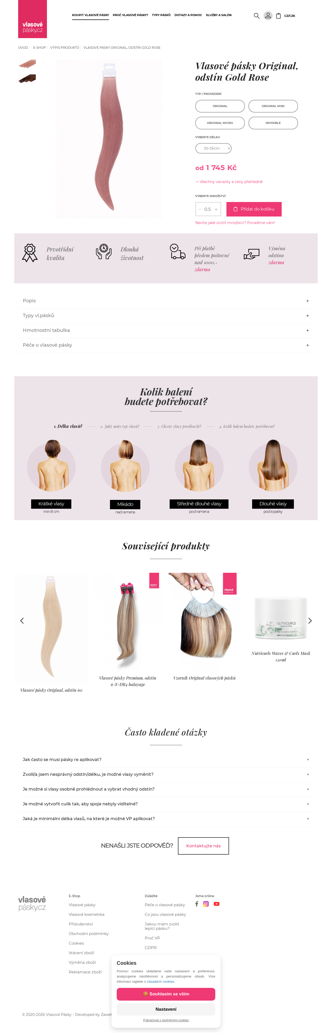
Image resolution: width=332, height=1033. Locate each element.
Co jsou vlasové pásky (165, 914)
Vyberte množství (210, 196)
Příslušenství (81, 924)
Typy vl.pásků (38, 315)
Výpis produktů (64, 48)
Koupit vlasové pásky (90, 15)
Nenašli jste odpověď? (137, 845)
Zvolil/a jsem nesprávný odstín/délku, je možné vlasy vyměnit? (88, 774)
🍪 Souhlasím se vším (166, 994)
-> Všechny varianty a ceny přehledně (228, 181)
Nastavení (166, 1009)
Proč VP (152, 938)
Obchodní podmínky (89, 933)
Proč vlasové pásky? (130, 15)
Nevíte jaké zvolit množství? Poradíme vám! (235, 222)
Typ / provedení (208, 94)
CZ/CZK (289, 16)
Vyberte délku (207, 137)
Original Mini (273, 106)
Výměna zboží (82, 962)
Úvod (23, 48)
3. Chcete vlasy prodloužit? (179, 426)
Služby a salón (219, 15)
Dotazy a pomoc (188, 15)
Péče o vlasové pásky (47, 345)
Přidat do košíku (254, 209)
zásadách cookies (160, 981)
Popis (29, 301)
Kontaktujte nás (203, 845)
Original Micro (220, 123)
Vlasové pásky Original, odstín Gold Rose (122, 48)
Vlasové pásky (82, 905)
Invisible (273, 123)
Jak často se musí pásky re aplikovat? (62, 759)
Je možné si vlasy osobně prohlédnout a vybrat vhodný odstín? (89, 789)
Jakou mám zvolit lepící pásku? (162, 926)
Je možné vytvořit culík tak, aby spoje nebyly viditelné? (80, 803)
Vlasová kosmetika (87, 914)
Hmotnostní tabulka (46, 330)
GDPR (151, 947)
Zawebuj (108, 1015)
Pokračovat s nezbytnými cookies (166, 1020)
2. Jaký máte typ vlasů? (119, 426)
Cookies (76, 943)
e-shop (39, 48)
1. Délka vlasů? (68, 426)
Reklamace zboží (85, 972)
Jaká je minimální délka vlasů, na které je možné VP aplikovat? (89, 818)
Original (220, 106)
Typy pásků (161, 15)
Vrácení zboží (81, 953)
